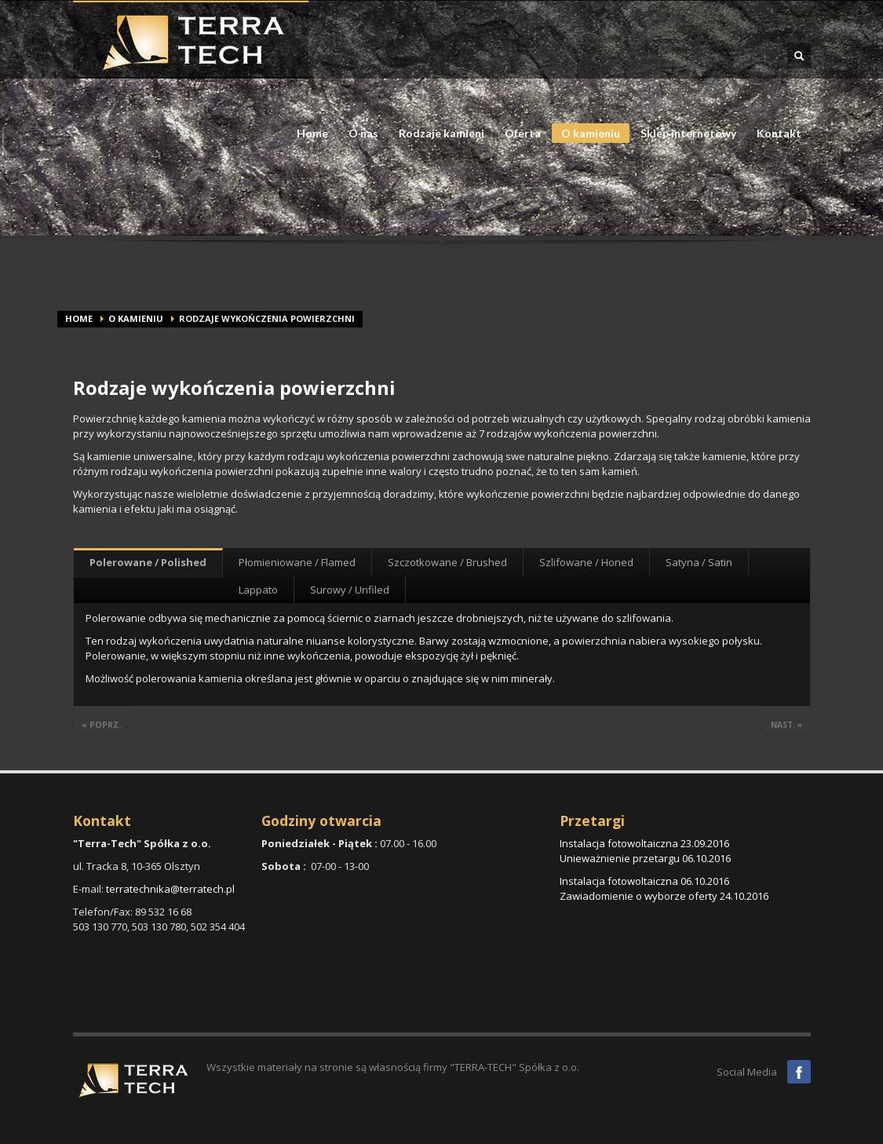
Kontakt (779, 133)
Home (312, 133)
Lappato (258, 590)
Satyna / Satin (699, 562)
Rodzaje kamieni (436, 133)
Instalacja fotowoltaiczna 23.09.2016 (644, 843)
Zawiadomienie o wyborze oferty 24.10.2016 (664, 896)
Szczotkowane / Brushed (447, 562)
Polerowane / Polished (147, 562)
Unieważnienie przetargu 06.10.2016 (645, 858)
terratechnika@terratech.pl (170, 889)
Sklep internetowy (688, 133)
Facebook (799, 1072)
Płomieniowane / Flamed (297, 562)
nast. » (786, 724)
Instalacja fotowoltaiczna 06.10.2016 (644, 881)
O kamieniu (586, 134)
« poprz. (101, 724)
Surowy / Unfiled (349, 590)
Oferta (518, 133)
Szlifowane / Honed (586, 562)
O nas (358, 133)
